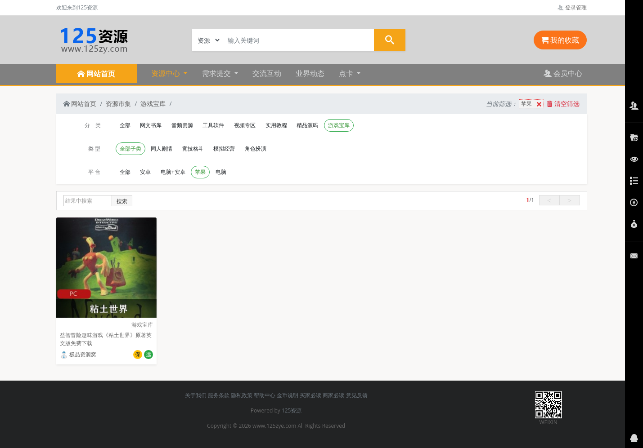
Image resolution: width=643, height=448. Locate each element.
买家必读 (310, 395)
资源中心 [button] (166, 73)
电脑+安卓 (173, 172)
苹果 (532, 104)
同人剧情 (161, 148)
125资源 (292, 410)
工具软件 (213, 125)
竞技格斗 (193, 148)
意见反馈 (357, 395)
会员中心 (563, 73)
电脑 (221, 172)
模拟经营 (224, 148)
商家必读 (333, 395)
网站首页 (80, 103)
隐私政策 (241, 395)
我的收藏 (560, 40)
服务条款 (218, 395)
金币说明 (287, 395)
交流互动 (266, 73)
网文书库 (151, 125)
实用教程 (276, 125)
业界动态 (310, 73)
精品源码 (307, 125)
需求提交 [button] (217, 73)
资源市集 (118, 103)
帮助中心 (264, 395)
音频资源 (182, 125)
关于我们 (196, 395)
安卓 (145, 172)
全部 (125, 125)
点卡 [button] (347, 73)
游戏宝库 (153, 103)
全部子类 (130, 148)
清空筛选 (563, 103)
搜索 (122, 201)
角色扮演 (255, 148)
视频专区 (245, 125)
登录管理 (572, 7)
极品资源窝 (78, 354)
